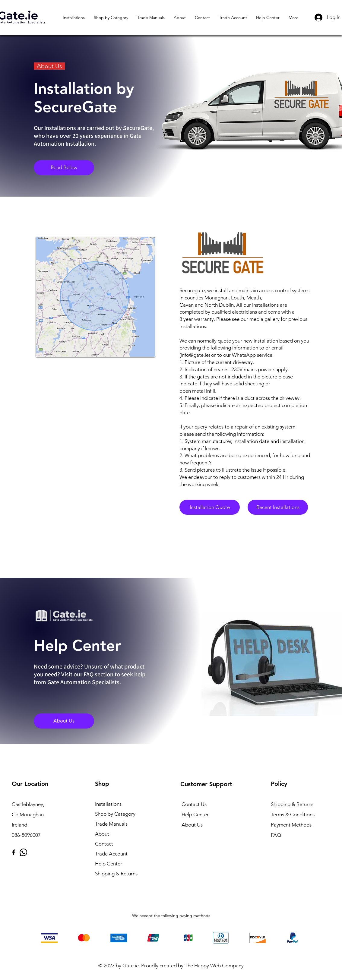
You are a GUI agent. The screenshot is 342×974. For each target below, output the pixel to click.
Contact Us (194, 804)
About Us (192, 825)
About (102, 834)
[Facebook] (13, 852)
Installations (108, 804)
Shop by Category (115, 814)
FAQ (276, 835)
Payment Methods (292, 825)
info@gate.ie (195, 355)
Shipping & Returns (116, 874)
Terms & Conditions (293, 814)
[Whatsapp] (23, 852)
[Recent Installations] (278, 507)
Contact (104, 844)
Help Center (108, 864)
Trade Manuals (111, 824)
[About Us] (64, 721)
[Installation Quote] (209, 507)
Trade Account (111, 854)
